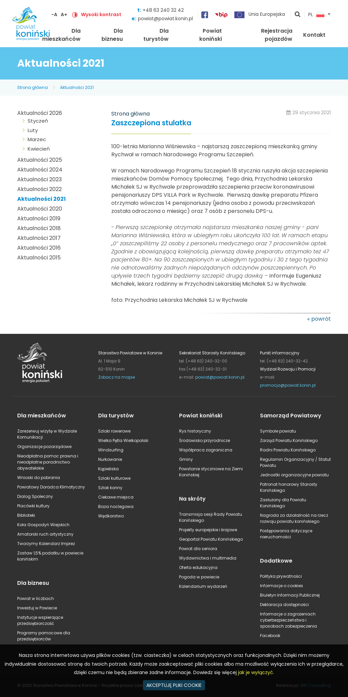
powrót (321, 319)
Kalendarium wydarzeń (203, 586)
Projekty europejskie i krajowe (208, 530)
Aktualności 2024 (39, 169)
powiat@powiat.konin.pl (165, 18)
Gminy (186, 459)
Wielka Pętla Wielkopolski (123, 440)
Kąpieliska (108, 469)
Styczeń (38, 120)
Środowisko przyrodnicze (204, 440)
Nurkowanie (110, 459)
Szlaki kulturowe (114, 478)
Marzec (37, 139)
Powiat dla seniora (198, 548)
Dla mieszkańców (61, 35)
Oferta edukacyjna (198, 567)
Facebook (270, 635)
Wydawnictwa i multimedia (207, 558)
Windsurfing (110, 450)
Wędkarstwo (111, 516)
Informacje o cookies (281, 586)
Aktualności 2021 (77, 87)
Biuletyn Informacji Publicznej (290, 595)
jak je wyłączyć (255, 672)
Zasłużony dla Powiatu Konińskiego (283, 503)
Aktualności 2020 (39, 209)
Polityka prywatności (281, 576)
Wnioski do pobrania (38, 477)
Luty (33, 130)
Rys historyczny (195, 431)
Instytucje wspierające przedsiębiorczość (40, 620)
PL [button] (316, 15)
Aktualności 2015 (39, 257)
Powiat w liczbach (35, 598)
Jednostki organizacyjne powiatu (294, 475)
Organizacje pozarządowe (44, 446)
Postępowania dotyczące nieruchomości (286, 534)
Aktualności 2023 (39, 179)
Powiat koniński (210, 35)
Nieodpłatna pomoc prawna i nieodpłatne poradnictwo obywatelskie (47, 462)
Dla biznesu (112, 35)
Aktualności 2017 (39, 238)
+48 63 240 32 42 (163, 10)
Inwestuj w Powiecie (37, 608)
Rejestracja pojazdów (276, 35)
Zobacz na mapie (116, 377)
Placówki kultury (33, 506)
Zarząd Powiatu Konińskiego (289, 440)
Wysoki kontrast (101, 14)
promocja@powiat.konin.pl (288, 385)
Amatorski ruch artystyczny (45, 534)
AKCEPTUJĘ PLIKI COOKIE (174, 685)
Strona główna (32, 87)
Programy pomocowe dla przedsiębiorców (43, 636)
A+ (64, 14)
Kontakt (314, 35)
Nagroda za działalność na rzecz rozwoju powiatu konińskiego (294, 518)
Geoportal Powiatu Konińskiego (211, 539)
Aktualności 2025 (39, 160)
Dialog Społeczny (35, 496)
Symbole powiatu (278, 431)
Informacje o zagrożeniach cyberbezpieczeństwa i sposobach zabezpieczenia (288, 620)
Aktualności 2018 (39, 228)
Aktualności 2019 (38, 218)
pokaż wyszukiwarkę (297, 14)
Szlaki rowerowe (114, 431)
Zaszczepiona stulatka (151, 123)
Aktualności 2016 (39, 248)
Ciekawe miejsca (116, 497)
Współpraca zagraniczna (205, 450)
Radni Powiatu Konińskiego (288, 450)
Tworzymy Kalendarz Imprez (46, 543)
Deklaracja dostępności (284, 604)
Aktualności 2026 (39, 113)
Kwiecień (39, 148)
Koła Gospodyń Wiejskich (43, 525)
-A (54, 14)
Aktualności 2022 (39, 189)
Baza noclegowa (116, 506)
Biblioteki (26, 515)
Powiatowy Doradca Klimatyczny (51, 487)
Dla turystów (156, 35)
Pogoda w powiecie (199, 577)
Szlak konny (110, 487)
